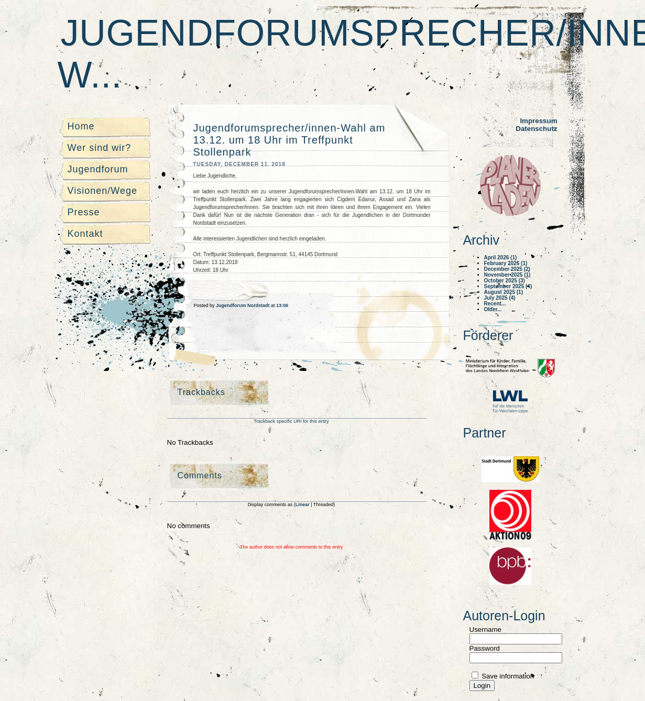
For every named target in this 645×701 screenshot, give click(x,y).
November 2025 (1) (507, 275)
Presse (84, 212)
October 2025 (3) (504, 280)
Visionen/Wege (102, 190)
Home (81, 126)
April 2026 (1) (500, 257)
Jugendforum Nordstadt (243, 305)
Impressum (538, 121)
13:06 (282, 305)
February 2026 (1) (506, 263)
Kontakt (85, 233)
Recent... (495, 303)
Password (484, 648)
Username (485, 629)
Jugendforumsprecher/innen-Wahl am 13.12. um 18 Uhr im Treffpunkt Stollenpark (289, 140)
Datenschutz (536, 129)
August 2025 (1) (503, 292)
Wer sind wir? (100, 148)
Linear (303, 504)
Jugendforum (98, 169)
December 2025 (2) (507, 269)
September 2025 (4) (508, 286)
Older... (493, 309)
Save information (507, 676)
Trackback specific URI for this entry (291, 421)
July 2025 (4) (500, 298)
